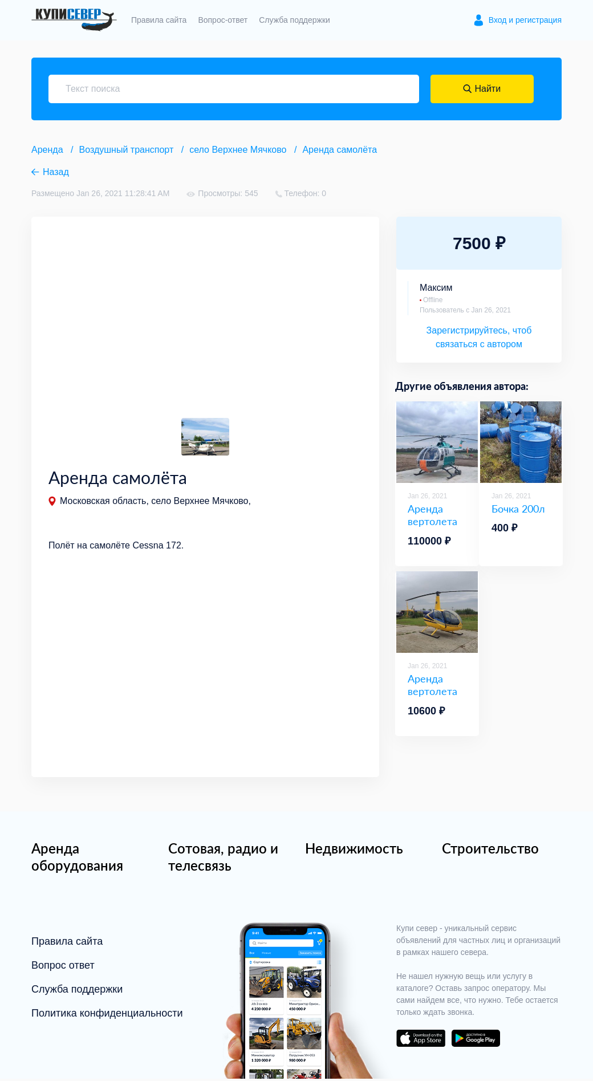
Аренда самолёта (339, 150)
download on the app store (420, 1040)
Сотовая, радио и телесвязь (223, 859)
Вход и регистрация (525, 20)
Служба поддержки (294, 20)
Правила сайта (158, 20)
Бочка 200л (518, 508)
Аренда (47, 150)
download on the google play (475, 1040)
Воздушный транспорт (126, 150)
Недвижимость (354, 850)
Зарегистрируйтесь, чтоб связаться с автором (479, 337)
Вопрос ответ (63, 967)
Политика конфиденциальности (107, 1015)
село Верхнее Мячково (237, 150)
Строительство (490, 850)
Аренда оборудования (77, 859)
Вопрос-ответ (222, 20)
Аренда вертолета (432, 515)
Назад (56, 172)
